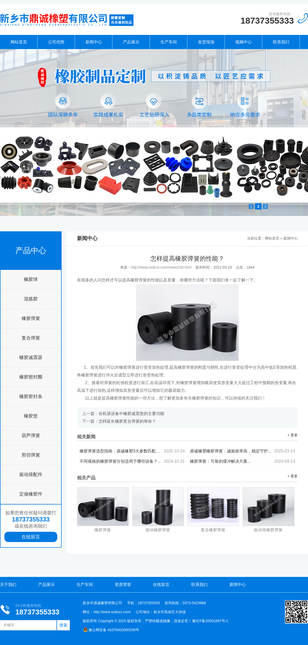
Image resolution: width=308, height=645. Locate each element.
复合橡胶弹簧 (213, 530)
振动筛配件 (30, 474)
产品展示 (131, 42)
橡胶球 (31, 279)
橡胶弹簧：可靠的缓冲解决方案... (242, 461)
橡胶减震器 (30, 357)
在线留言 (31, 536)
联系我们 (281, 42)
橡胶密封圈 (30, 377)
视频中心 (243, 42)
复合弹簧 (31, 337)
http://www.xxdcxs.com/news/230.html (161, 267)
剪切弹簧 (31, 455)
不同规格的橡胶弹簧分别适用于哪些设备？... (132, 461)
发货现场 (206, 42)
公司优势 (56, 42)
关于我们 (8, 584)
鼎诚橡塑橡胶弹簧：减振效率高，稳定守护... (242, 451)
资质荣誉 (123, 584)
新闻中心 (93, 42)
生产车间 (168, 42)
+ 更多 (292, 435)
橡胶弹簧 (31, 318)
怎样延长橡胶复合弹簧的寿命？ (127, 421)
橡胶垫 (31, 416)
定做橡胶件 (30, 494)
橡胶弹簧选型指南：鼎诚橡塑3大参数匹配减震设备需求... (132, 451)
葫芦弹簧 (31, 435)
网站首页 (19, 42)
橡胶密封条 (30, 396)
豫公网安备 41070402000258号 (111, 630)
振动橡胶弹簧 (158, 530)
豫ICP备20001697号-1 (210, 621)
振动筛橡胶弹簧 (268, 530)
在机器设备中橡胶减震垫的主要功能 (131, 413)
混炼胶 (31, 298)
